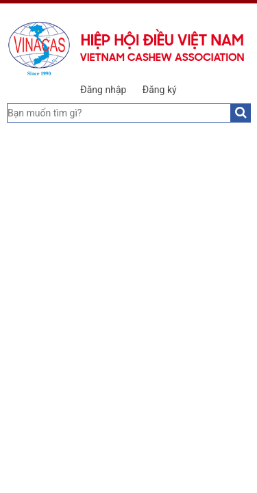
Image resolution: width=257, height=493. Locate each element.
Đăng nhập (103, 89)
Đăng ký (160, 89)
